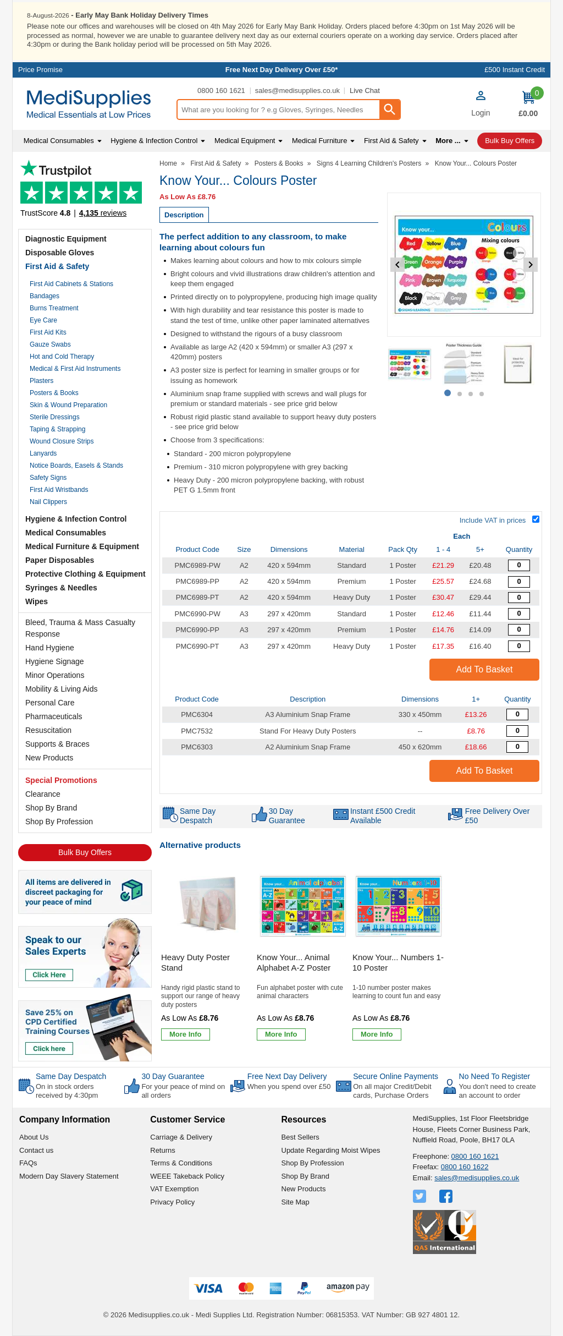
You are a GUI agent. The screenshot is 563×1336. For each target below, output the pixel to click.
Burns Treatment (54, 308)
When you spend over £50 (289, 1086)
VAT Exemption (174, 1189)
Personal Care (50, 702)
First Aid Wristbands (59, 490)
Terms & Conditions (181, 1163)
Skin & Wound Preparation (68, 405)
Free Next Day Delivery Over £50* (281, 69)
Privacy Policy (172, 1202)
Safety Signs (48, 477)
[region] (207, 906)
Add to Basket (484, 669)
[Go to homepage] (94, 104)
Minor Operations (54, 675)
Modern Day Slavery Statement (69, 1176)
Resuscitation (48, 730)
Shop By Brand (51, 807)
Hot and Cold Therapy (62, 356)
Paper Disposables (59, 560)
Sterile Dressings (55, 417)
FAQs (28, 1163)
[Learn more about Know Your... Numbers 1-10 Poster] (376, 1034)
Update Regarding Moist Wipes (331, 1150)
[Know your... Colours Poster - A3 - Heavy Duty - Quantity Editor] (519, 646)
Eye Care (43, 320)
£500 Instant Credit (514, 69)
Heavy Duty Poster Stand (195, 962)
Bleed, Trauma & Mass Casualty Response (80, 628)
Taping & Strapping (57, 429)
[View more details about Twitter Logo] (420, 1196)
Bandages (44, 296)
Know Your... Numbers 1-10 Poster (398, 962)
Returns (162, 1150)
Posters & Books (54, 393)
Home (168, 163)
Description (184, 215)
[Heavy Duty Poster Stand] (207, 953)
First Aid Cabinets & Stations (71, 284)
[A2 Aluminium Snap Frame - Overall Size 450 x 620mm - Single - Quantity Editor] (517, 747)
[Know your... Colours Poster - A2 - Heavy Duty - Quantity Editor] (519, 598)
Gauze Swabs (50, 344)
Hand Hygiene (49, 647)
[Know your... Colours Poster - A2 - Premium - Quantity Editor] (519, 582)
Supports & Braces (57, 744)
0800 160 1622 (465, 1167)
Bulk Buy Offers (85, 852)
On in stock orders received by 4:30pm (67, 1090)
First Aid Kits (48, 332)
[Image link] (85, 1026)
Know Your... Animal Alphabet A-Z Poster (293, 962)
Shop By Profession (59, 821)
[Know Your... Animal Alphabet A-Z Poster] (303, 953)
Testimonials (85, 191)
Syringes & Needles (61, 587)
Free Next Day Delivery (287, 1076)
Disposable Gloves (59, 252)
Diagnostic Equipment (66, 238)
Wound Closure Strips (62, 441)
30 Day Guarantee (172, 1076)
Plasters (41, 381)
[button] (480, 105)
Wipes (36, 601)
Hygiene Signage (54, 661)
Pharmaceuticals (53, 716)
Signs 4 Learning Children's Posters (369, 163)
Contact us (36, 1150)
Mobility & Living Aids (61, 689)
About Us (33, 1137)
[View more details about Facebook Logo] (447, 1196)
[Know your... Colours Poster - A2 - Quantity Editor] (519, 565)
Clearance (42, 794)
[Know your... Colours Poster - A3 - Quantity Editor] (519, 614)
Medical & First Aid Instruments (75, 369)
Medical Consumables (65, 532)
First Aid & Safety (57, 266)
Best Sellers (300, 1137)
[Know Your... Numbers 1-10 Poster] (398, 953)
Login (480, 112)
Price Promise (40, 69)
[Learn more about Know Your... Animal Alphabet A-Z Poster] (281, 1034)
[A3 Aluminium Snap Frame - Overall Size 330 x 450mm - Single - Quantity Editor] (517, 714)
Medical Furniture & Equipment (82, 546)
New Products (49, 757)
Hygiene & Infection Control (75, 518)
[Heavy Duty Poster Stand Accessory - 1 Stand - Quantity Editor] (517, 731)
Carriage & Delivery (181, 1137)
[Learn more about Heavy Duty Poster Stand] (185, 1034)
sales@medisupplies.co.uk (297, 90)
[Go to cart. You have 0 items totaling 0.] (528, 104)
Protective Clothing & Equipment (85, 574)
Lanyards (43, 453)
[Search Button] (389, 109)
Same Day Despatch (71, 1076)
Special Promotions (61, 780)
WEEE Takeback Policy (187, 1176)
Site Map (296, 1202)
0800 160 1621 (221, 90)
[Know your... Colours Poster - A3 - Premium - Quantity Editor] (519, 630)
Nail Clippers (48, 502)
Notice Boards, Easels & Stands (76, 465)
